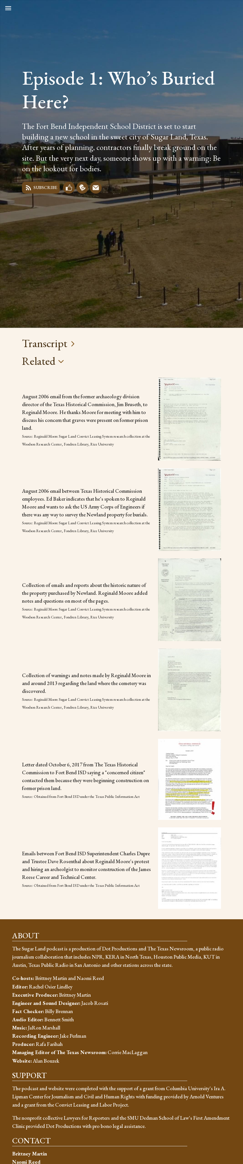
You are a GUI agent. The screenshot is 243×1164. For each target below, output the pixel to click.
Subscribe (41, 188)
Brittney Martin (29, 1153)
